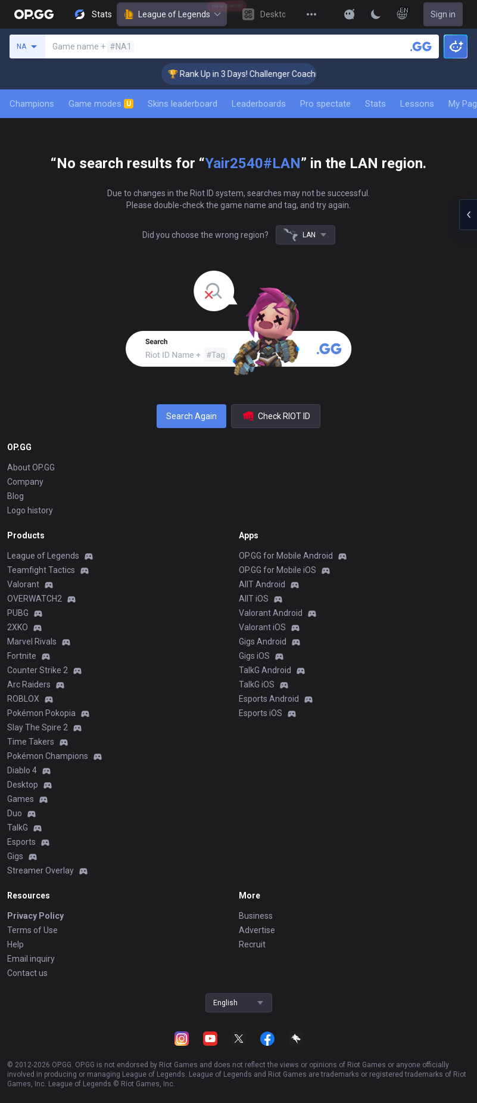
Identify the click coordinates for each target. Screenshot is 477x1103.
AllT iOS (254, 598)
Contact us (27, 973)
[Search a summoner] (421, 46)
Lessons (417, 103)
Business (256, 916)
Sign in (443, 14)
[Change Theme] (376, 14)
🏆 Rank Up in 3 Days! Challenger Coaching (253, 74)
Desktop (22, 784)
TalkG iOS (257, 684)
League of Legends (171, 14)
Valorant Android (271, 613)
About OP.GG (31, 467)
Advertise (257, 930)
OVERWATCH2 (34, 598)
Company (25, 482)
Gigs (15, 856)
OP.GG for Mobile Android (286, 555)
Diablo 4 (22, 770)
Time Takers (30, 741)
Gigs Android (262, 641)
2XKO (17, 627)
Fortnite (21, 656)
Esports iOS (260, 713)
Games (20, 799)
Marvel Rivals (32, 641)
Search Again (191, 416)
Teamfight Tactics (41, 570)
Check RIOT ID (275, 416)
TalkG (17, 827)
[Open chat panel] (468, 214)
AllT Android (262, 584)
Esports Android (269, 699)
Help (15, 944)
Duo (14, 813)
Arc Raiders (29, 684)
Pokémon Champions (47, 756)
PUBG (18, 613)
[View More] (311, 14)
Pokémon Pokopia (41, 713)
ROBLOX (23, 699)
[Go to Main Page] (34, 14)
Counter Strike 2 (37, 670)
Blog (15, 496)
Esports (21, 842)
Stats (375, 103)
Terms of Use (32, 930)
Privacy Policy (35, 916)
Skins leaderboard (182, 103)
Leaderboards (259, 103)
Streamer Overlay (40, 870)
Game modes (100, 103)
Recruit (252, 944)
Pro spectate (325, 103)
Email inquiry (31, 958)
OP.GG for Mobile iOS (277, 570)
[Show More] (349, 14)
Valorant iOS (262, 627)
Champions (32, 103)
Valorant (23, 584)
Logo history (30, 510)
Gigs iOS (254, 656)
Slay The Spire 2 (37, 727)
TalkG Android (265, 670)
